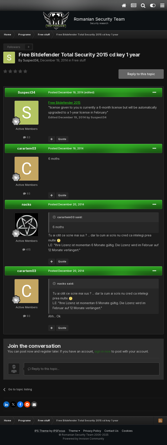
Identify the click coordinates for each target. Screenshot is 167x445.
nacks (26, 204)
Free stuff (79, 60)
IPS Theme (42, 430)
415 (26, 249)
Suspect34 (30, 60)
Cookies (127, 430)
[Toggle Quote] (55, 217)
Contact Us (111, 430)
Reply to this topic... (43, 369)
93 (26, 193)
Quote (62, 139)
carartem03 (26, 148)
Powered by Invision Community (83, 438)
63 (26, 137)
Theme (74, 430)
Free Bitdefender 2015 (64, 102)
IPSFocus (59, 430)
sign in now (103, 351)
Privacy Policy (92, 430)
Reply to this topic (141, 74)
